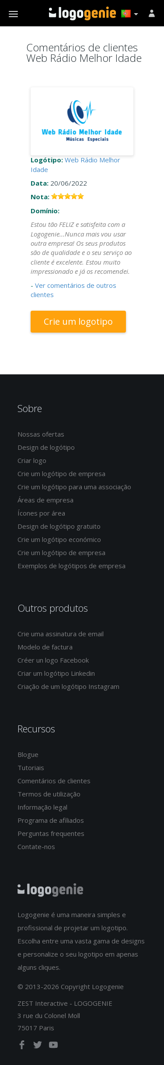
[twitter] (38, 1046)
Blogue (27, 754)
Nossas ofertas (40, 434)
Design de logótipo (46, 447)
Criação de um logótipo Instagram (68, 686)
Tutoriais (30, 767)
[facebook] (22, 1046)
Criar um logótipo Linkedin (56, 673)
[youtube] (53, 1046)
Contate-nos (36, 846)
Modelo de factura (45, 646)
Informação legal (42, 807)
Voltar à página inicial (82, 14)
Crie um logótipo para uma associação (74, 486)
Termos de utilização (48, 793)
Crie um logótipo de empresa (61, 473)
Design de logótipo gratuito (59, 526)
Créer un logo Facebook (53, 660)
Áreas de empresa (45, 499)
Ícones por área (41, 513)
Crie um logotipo (78, 321)
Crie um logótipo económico (59, 539)
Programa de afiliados (50, 820)
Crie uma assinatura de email (60, 633)
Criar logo (31, 460)
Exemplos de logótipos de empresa (71, 565)
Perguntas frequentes (50, 833)
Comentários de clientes (54, 780)
